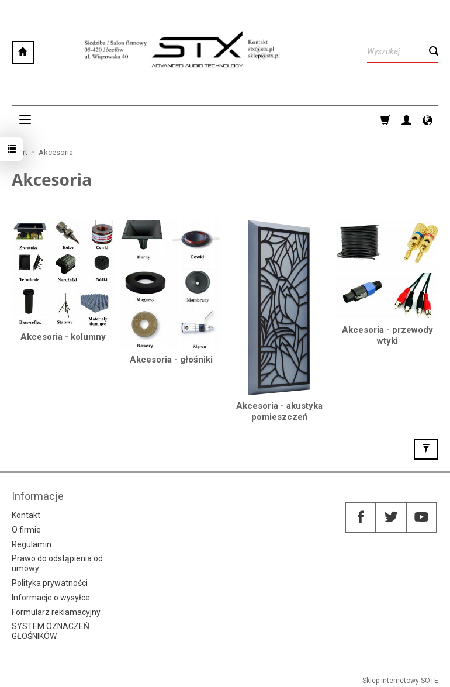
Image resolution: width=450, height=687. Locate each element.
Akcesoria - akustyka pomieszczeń (279, 412)
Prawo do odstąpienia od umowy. (57, 563)
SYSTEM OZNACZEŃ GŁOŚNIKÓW (50, 631)
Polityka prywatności (50, 583)
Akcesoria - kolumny (63, 337)
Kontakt (26, 515)
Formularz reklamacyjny (56, 612)
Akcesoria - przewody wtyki (387, 335)
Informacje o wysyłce (51, 597)
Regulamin (31, 544)
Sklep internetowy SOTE (400, 680)
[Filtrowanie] (426, 449)
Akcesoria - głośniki (171, 359)
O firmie (26, 529)
